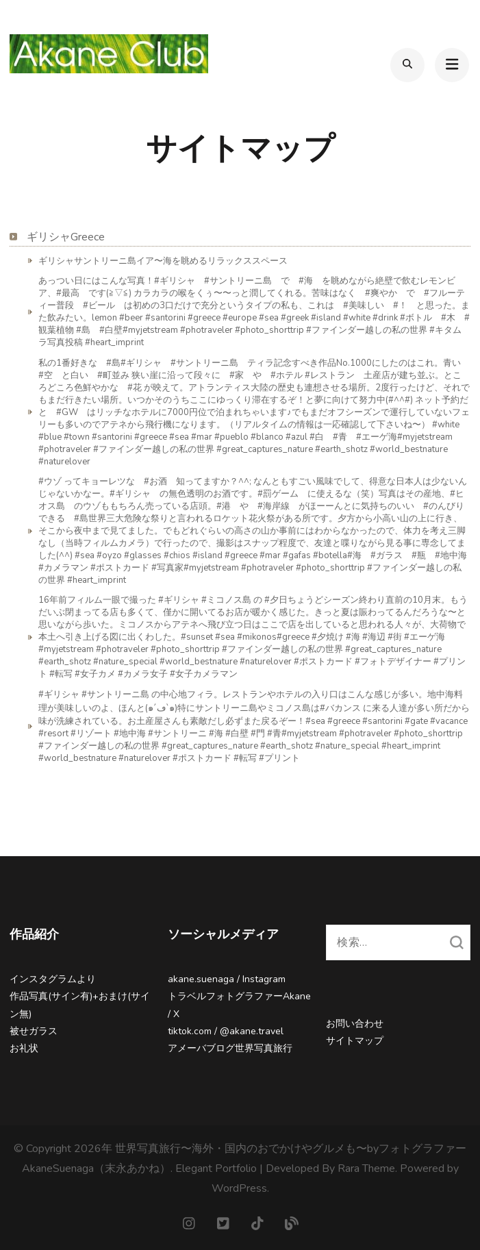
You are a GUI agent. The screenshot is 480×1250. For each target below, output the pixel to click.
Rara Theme (366, 1168)
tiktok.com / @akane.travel (225, 1031)
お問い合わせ (354, 1023)
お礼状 (24, 1048)
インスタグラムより (53, 979)
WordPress (239, 1188)
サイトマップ (354, 1040)
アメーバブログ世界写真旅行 (230, 1048)
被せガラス (34, 1031)
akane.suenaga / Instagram (227, 979)
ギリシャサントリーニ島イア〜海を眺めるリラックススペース (163, 261)
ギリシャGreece (66, 237)
